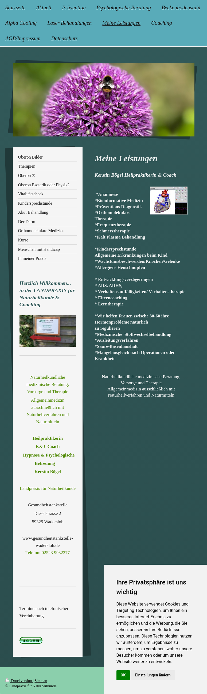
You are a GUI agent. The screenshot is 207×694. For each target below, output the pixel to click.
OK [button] (123, 675)
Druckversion (19, 681)
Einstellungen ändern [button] (153, 675)
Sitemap (40, 681)
